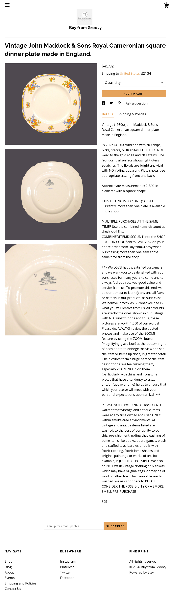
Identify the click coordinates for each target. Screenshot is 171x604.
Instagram (68, 561)
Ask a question (137, 103)
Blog (8, 567)
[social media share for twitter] (112, 103)
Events (10, 578)
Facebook (67, 578)
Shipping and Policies (20, 583)
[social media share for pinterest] (120, 103)
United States (130, 73)
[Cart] (166, 6)
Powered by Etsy (141, 572)
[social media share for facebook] (104, 103)
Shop (8, 561)
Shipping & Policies (132, 114)
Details (108, 114)
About (9, 572)
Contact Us (13, 588)
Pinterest (67, 567)
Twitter (65, 572)
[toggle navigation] (7, 5)
